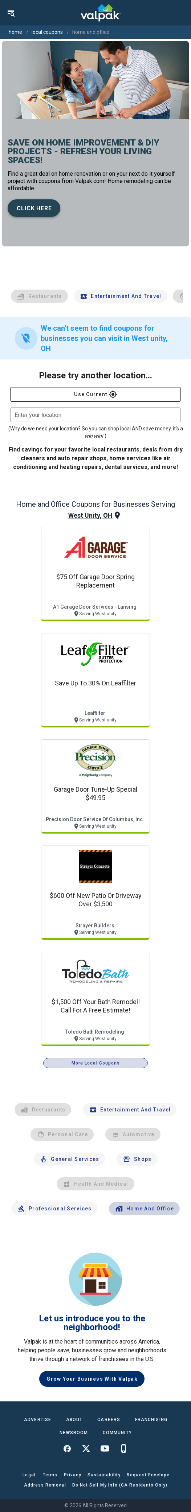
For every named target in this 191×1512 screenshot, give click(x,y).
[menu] (11, 13)
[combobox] (95, 414)
